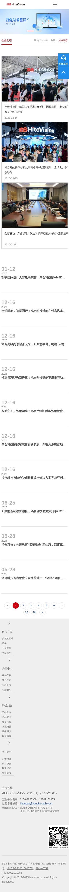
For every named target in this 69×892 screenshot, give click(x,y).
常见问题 (6, 726)
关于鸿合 (6, 758)
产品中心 (7, 668)
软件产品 (6, 680)
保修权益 (6, 722)
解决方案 (7, 631)
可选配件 (6, 689)
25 (26, 612)
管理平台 (6, 685)
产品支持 (6, 712)
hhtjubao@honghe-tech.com (36, 803)
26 (34, 612)
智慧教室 (6, 653)
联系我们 (6, 768)
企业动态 (6, 40)
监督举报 (6, 773)
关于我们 (7, 751)
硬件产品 (6, 675)
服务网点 (6, 731)
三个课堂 (6, 648)
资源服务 (7, 705)
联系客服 (6, 736)
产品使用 (6, 717)
